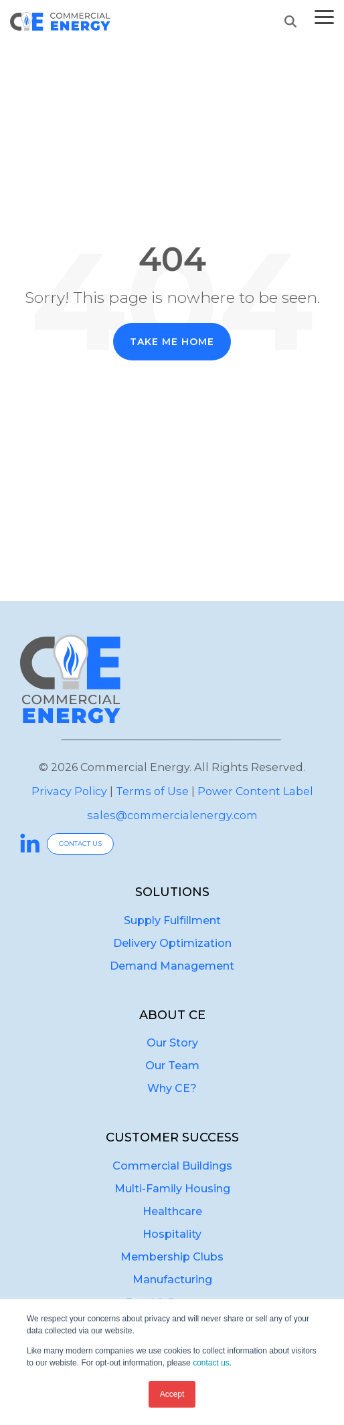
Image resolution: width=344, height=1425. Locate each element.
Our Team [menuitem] (172, 1065)
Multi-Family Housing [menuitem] (172, 1188)
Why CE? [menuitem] (172, 1088)
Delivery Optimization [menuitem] (172, 943)
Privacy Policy (69, 791)
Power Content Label (255, 791)
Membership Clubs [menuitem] (172, 1256)
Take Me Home (172, 342)
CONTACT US (80, 843)
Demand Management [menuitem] (172, 966)
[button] (324, 16)
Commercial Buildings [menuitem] (172, 1166)
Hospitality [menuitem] (172, 1234)
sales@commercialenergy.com (172, 815)
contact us (211, 1362)
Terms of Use (152, 791)
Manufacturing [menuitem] (172, 1279)
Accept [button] (172, 1394)
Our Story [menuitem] (172, 1042)
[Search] (290, 21)
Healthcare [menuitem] (172, 1211)
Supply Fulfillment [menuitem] (172, 920)
